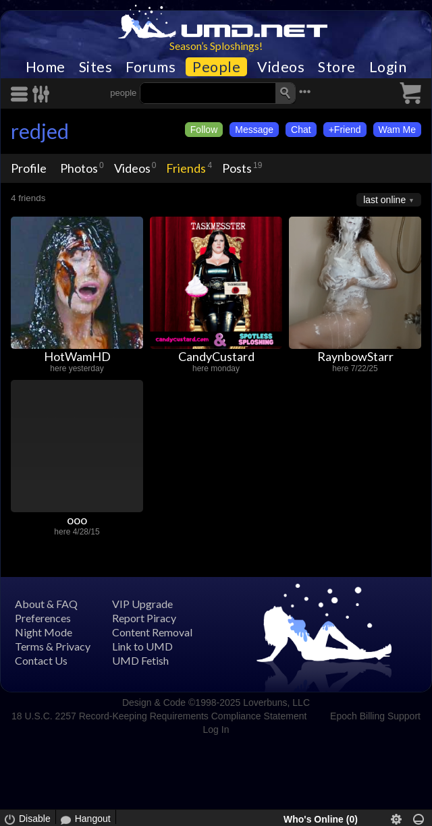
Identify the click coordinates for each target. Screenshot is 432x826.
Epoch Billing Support (375, 716)
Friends (186, 168)
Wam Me (397, 129)
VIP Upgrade (142, 603)
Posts (237, 168)
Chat (301, 129)
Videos (280, 67)
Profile (29, 168)
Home (45, 67)
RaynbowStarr (355, 356)
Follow (203, 129)
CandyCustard (216, 356)
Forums (151, 67)
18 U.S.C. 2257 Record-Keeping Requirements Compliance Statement (158, 716)
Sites (96, 67)
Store (337, 67)
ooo (77, 519)
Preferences (43, 617)
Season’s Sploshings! (216, 45)
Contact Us (41, 660)
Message (254, 129)
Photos (79, 168)
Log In (216, 729)
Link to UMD (142, 646)
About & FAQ (46, 603)
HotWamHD (77, 356)
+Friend (345, 129)
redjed (40, 131)
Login (388, 67)
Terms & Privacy (52, 646)
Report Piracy (144, 617)
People (216, 67)
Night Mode (43, 632)
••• (305, 91)
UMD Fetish (140, 660)
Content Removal (152, 632)
